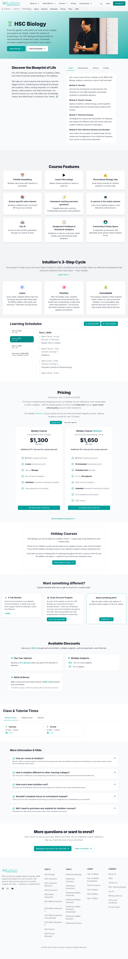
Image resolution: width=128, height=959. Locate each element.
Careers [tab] (96, 68)
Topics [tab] (70, 68)
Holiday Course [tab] (27, 718)
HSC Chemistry (50, 879)
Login (108, 3)
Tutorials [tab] (40, 718)
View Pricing (16, 49)
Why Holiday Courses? (63, 562)
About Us (34, 3)
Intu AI (111, 891)
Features (44, 9)
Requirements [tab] (83, 68)
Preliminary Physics (74, 923)
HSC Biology (49, 874)
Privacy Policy (114, 907)
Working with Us (115, 896)
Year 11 (69, 869)
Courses (63, 3)
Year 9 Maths (92, 890)
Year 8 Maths (92, 894)
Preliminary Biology (74, 874)
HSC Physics (49, 929)
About (36, 9)
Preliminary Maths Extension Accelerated (73, 909)
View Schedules (37, 49)
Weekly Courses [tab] (11, 718)
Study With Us (49, 3)
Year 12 (16, 9)
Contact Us (119, 3)
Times (70, 9)
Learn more (64, 275)
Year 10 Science (93, 885)
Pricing (73, 3)
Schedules (54, 9)
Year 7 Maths (92, 898)
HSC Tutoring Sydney (117, 887)
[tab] (22, 332)
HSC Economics (51, 890)
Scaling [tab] (106, 68)
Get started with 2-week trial (39, 508)
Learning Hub (85, 3)
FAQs (77, 9)
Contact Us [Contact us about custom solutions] (106, 619)
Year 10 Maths (93, 874)
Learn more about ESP (57, 619)
